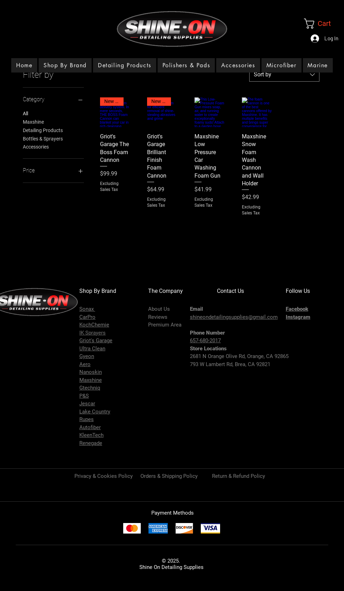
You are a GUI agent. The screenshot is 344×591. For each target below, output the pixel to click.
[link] (324, 24)
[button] (124, 65)
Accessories (36, 146)
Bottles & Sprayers (43, 138)
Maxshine (33, 121)
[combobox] (284, 75)
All (25, 113)
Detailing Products (43, 129)
